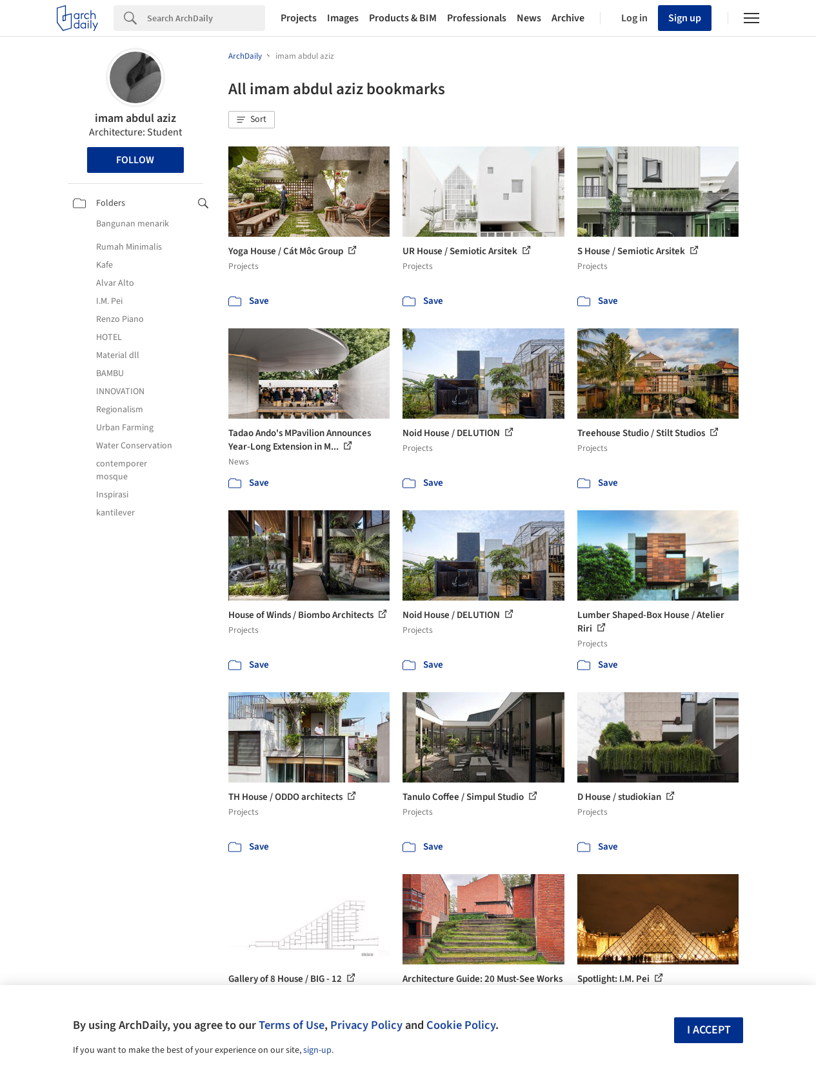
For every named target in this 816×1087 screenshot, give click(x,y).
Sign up (684, 18)
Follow (135, 160)
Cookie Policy (460, 1025)
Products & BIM (403, 18)
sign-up (317, 1050)
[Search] (206, 18)
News (529, 18)
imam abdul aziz (135, 118)
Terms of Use (291, 1025)
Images (343, 18)
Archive (568, 18)
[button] (251, 120)
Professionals (476, 18)
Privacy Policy (366, 1025)
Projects (299, 18)
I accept (709, 1030)
